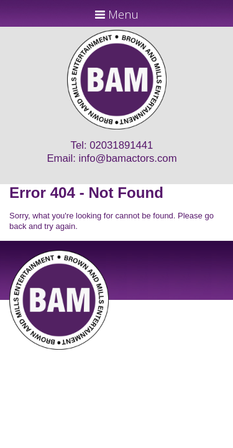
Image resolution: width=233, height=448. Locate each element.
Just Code (197, 354)
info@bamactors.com (128, 158)
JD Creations (90, 354)
